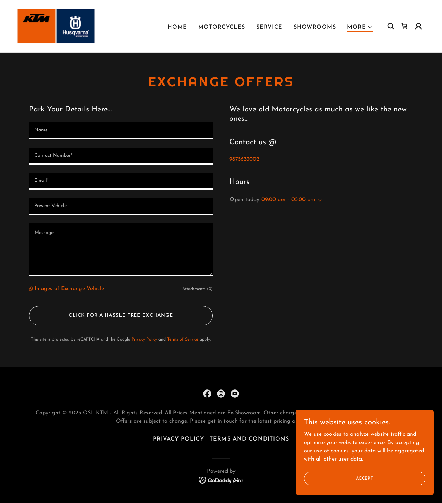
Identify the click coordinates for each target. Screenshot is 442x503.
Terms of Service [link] (182, 339)
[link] (56, 26)
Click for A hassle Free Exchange (121, 315)
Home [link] (177, 27)
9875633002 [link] (244, 159)
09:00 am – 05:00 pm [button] (288, 200)
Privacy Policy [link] (144, 339)
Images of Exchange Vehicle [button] (69, 289)
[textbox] (121, 130)
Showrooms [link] (315, 27)
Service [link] (269, 27)
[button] (360, 27)
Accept (364, 478)
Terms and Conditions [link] (249, 439)
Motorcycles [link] (221, 27)
